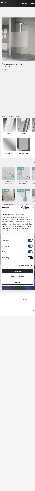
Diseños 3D (6, 69)
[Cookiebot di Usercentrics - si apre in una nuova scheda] (22, 207)
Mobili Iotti (24, 299)
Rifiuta (17, 282)
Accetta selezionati (17, 276)
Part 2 (23, 64)
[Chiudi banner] (32, 207)
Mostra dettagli (24, 265)
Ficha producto (7, 67)
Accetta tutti (17, 271)
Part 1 (19, 64)
